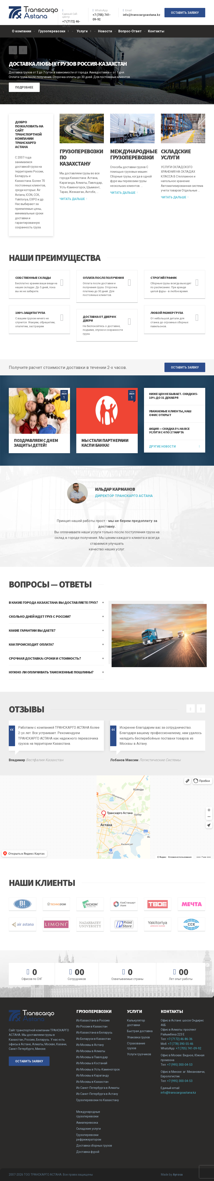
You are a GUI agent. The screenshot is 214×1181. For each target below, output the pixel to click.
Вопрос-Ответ (130, 31)
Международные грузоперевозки (133, 154)
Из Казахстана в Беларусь (94, 1032)
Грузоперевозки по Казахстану (97, 1100)
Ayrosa (178, 1174)
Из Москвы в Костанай (91, 1063)
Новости (105, 31)
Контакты (156, 31)
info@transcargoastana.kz (178, 1092)
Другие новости (162, 446)
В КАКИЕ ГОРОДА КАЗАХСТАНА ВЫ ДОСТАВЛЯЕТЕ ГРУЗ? (53, 602)
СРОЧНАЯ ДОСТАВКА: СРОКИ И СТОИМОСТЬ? (45, 658)
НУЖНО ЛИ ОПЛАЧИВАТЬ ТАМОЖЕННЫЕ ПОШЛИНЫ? (51, 672)
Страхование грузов (136, 1046)
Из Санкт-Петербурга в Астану (97, 1093)
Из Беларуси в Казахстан (93, 1038)
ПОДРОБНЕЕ (24, 87)
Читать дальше (72, 199)
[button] (13, 50)
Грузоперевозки (51, 31)
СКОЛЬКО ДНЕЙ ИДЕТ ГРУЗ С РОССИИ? (40, 616)
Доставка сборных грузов (94, 1145)
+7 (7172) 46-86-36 (179, 1039)
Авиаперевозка (87, 1122)
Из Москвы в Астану (90, 1044)
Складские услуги (176, 154)
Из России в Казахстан (91, 1026)
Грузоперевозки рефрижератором (88, 1137)
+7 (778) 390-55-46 (180, 1043)
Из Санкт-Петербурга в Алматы (97, 1087)
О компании (21, 31)
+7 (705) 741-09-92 (188, 1048)
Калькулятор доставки (136, 1023)
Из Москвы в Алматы (90, 1051)
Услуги (82, 31)
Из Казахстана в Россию (93, 1020)
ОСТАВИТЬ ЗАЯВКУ (185, 12)
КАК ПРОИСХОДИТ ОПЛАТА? (31, 644)
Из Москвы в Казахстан (92, 1081)
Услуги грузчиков (139, 1054)
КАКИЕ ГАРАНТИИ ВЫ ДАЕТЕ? (32, 630)
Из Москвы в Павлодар (92, 1057)
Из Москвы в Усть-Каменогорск (98, 1069)
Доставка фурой (87, 1151)
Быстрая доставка (140, 1031)
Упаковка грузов (138, 1037)
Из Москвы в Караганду (92, 1075)
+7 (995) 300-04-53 (179, 1064)
